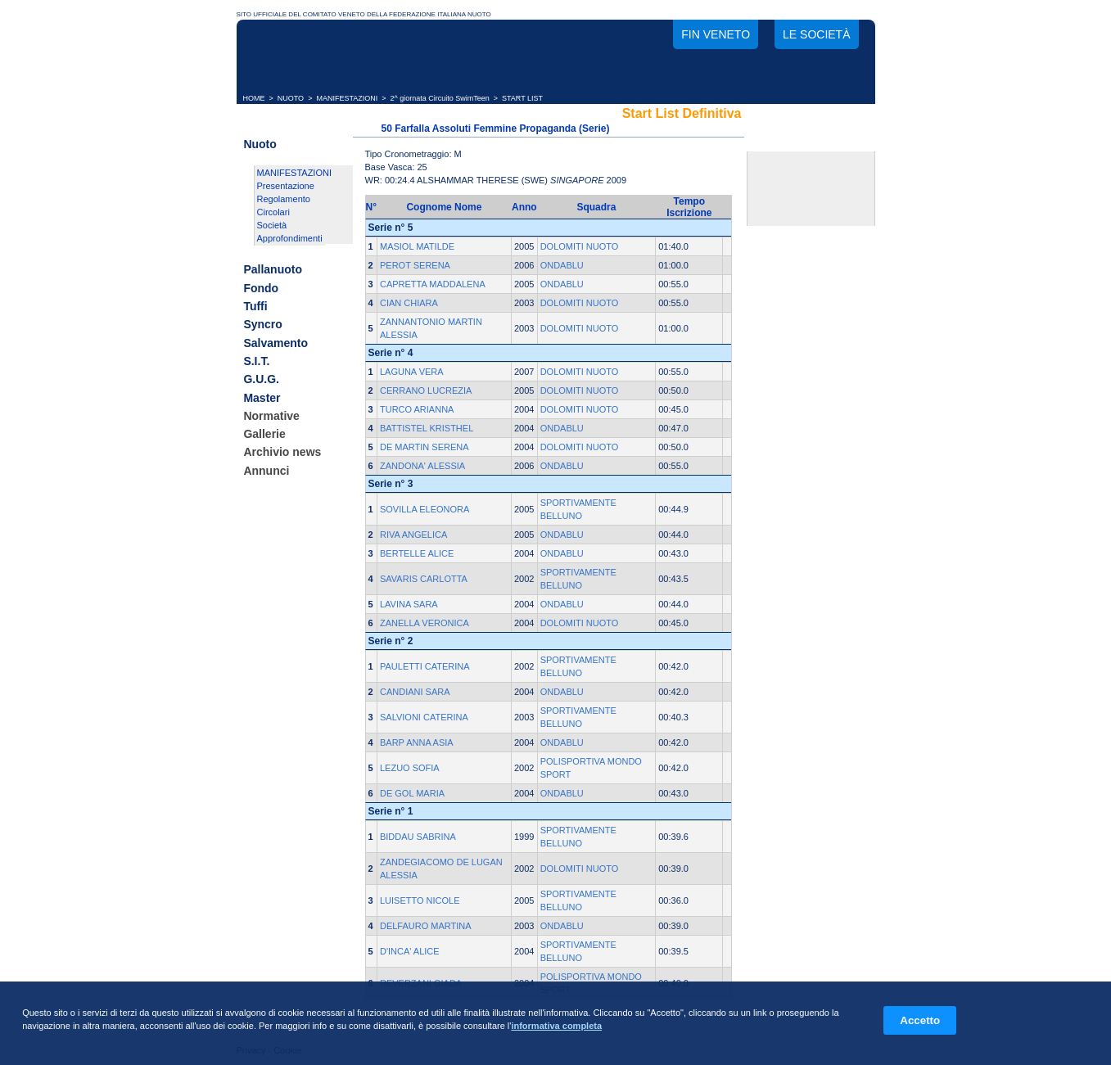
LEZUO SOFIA (410, 768)
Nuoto (259, 144)
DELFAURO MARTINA (426, 926)
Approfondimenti (290, 238)
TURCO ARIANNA (417, 409)
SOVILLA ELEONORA (424, 509)
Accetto (920, 1020)
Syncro (262, 325)
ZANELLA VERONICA (424, 623)
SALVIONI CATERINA (424, 717)
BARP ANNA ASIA (417, 742)
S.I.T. (256, 361)
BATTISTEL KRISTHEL (426, 428)
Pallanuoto (272, 270)
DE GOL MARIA (412, 793)
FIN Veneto (715, 34)
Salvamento (275, 343)
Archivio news (282, 452)
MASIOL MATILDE (417, 246)
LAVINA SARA (409, 604)
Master (261, 397)
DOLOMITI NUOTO (579, 246)
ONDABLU (562, 265)
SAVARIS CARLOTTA (423, 579)
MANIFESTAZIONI (346, 98)
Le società (816, 34)
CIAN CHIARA (409, 303)
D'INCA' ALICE (410, 951)
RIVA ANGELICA (413, 534)
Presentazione (285, 186)
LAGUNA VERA (412, 372)
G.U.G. (261, 379)
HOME (254, 98)
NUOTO (291, 98)
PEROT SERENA (415, 265)
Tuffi (255, 306)
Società (272, 225)
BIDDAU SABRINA (418, 837)
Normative (271, 415)
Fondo (260, 288)
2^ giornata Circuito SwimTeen (440, 98)
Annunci (266, 470)
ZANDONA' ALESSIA (422, 466)
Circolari (273, 212)
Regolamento (283, 199)
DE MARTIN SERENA (424, 447)
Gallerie (264, 433)
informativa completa (556, 1026)
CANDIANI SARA (415, 692)
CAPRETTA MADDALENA (432, 284)
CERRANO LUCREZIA (426, 390)
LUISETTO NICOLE (420, 900)
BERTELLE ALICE (417, 553)
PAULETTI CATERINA (425, 666)
